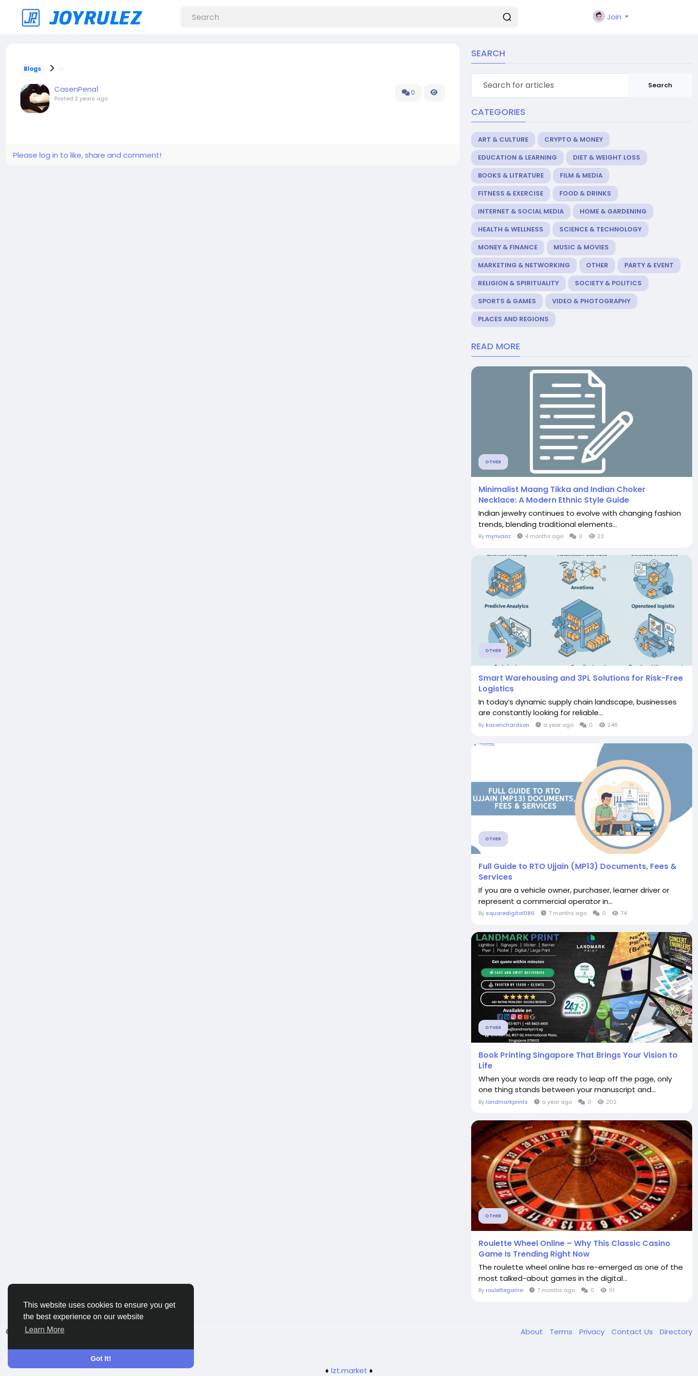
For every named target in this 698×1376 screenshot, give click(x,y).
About (533, 1332)
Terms (562, 1332)
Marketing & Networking (524, 265)
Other (597, 265)
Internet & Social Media (521, 211)
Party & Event (649, 265)
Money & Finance (508, 247)
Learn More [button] (44, 1330)
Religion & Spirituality (518, 283)
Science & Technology (600, 229)
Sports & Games (507, 301)
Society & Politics (608, 283)
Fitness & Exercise (510, 193)
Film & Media (581, 175)
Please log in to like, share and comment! (87, 155)
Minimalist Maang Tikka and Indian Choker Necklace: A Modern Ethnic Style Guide (562, 495)
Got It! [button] (101, 1358)
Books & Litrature (511, 175)
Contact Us (633, 1332)
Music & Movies (581, 247)
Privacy (592, 1332)
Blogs (32, 69)
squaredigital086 (510, 913)
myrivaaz (498, 536)
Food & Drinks (585, 193)
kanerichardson (507, 725)
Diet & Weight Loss (606, 157)
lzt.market (349, 1370)
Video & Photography (591, 301)
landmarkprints (507, 1102)
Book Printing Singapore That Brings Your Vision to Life (578, 1060)
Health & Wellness (510, 229)
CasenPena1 (76, 89)
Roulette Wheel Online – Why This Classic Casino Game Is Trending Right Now (574, 1249)
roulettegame (504, 1290)
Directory (676, 1332)
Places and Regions (513, 319)
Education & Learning (517, 157)
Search (660, 85)
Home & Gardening (613, 211)
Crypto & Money (573, 139)
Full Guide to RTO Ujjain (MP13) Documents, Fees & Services (577, 872)
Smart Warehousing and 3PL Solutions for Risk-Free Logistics (580, 683)
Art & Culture (503, 139)
